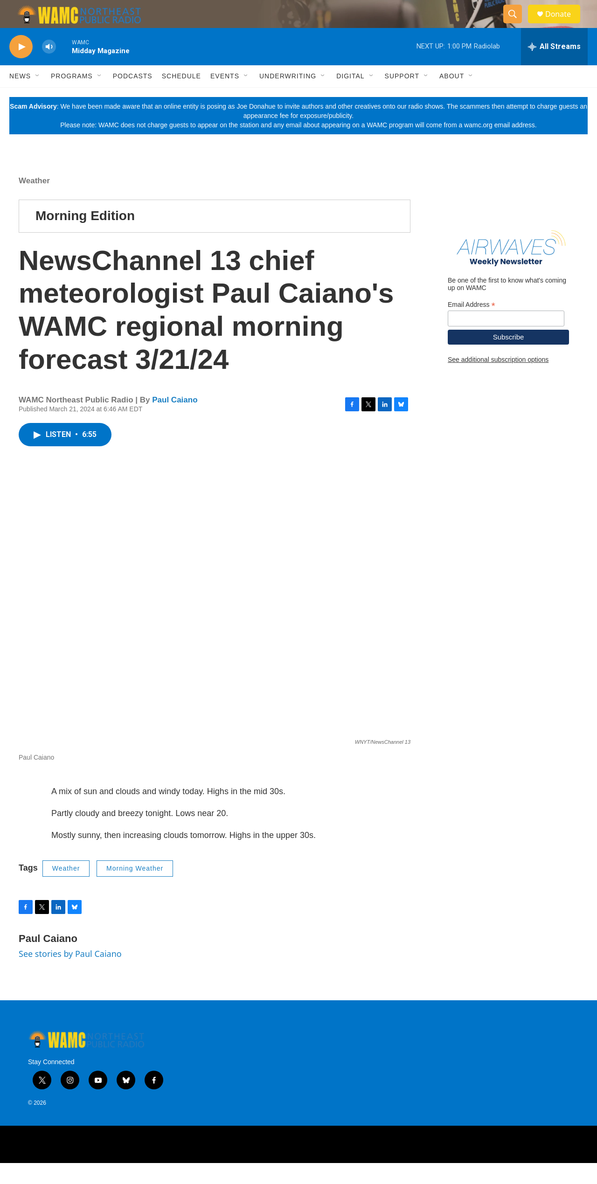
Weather (34, 201)
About (451, 97)
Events (224, 97)
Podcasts (133, 97)
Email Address (471, 325)
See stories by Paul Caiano (70, 974)
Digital (350, 97)
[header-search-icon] (516, 24)
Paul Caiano (174, 420)
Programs (72, 97)
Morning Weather (134, 889)
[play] (21, 67)
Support (402, 97)
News (20, 97)
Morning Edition (85, 236)
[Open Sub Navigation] (38, 97)
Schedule (181, 97)
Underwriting (287, 97)
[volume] (49, 67)
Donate (563, 24)
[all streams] (554, 67)
